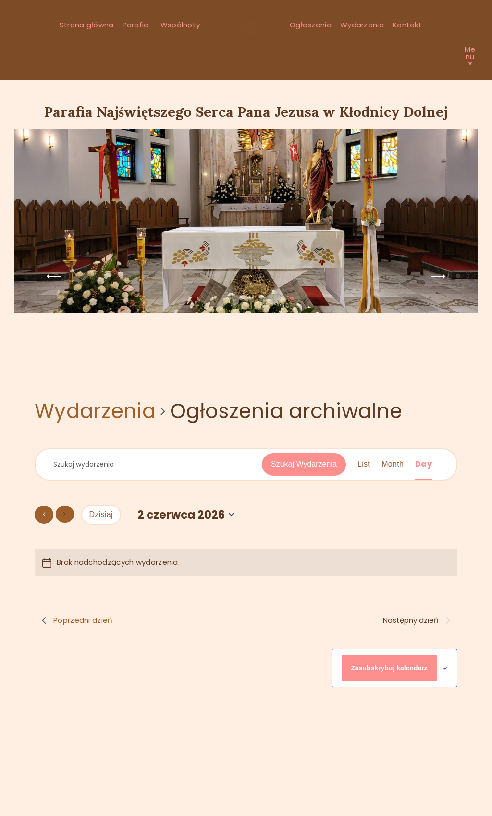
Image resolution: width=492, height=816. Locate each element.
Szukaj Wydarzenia (304, 464)
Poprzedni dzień (77, 620)
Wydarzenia (95, 411)
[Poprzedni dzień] (44, 515)
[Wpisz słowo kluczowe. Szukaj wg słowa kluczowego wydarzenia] (155, 464)
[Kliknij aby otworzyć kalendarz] (185, 515)
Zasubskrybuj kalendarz (389, 668)
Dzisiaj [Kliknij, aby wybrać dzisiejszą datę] (101, 514)
